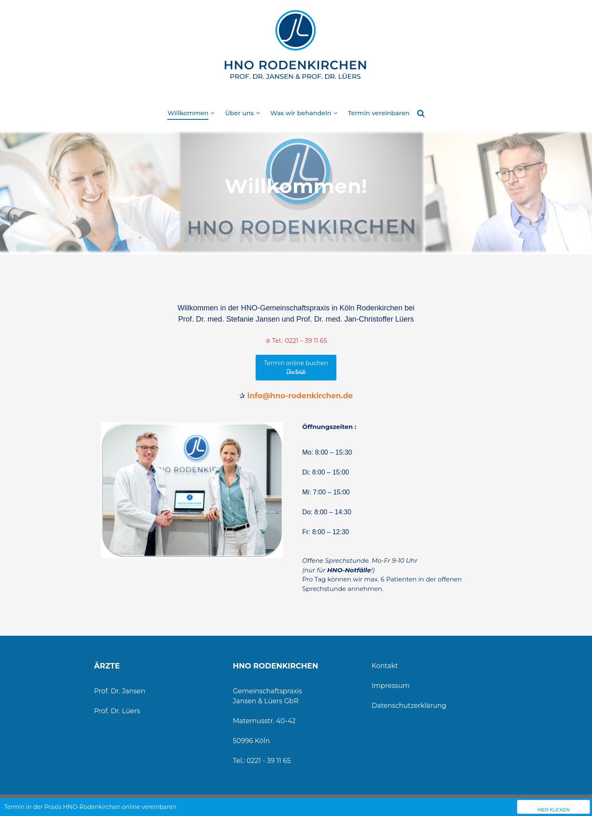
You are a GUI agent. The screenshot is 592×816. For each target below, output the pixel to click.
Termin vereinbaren (379, 113)
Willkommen (187, 113)
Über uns (239, 113)
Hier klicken (553, 809)
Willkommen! (296, 186)
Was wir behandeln (301, 113)
